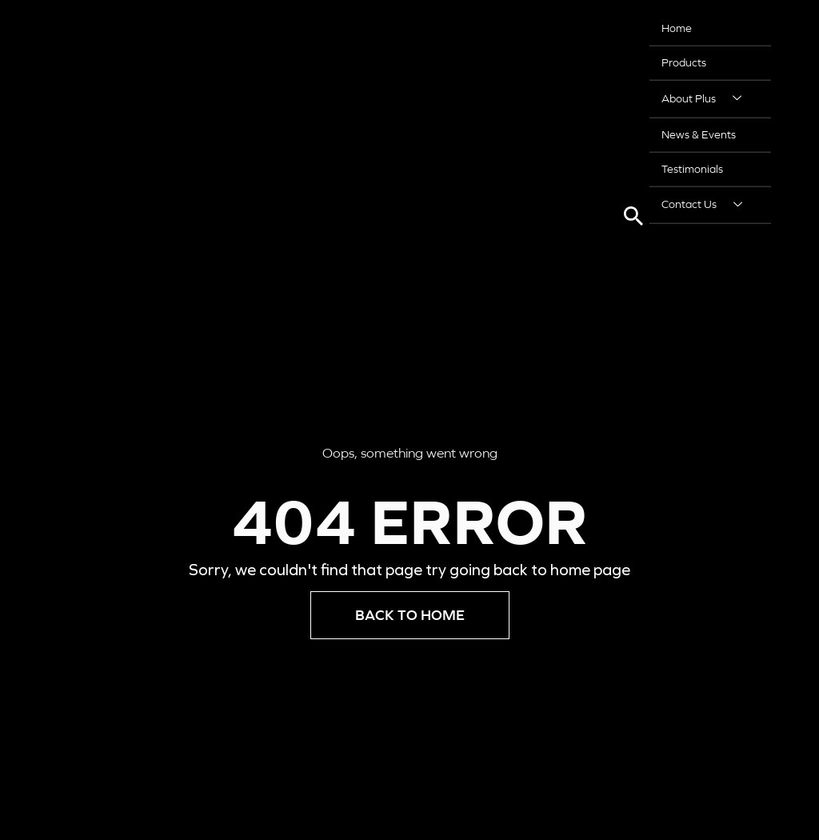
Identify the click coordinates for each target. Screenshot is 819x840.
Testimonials (692, 165)
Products (683, 61)
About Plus (707, 97)
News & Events (698, 132)
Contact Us (707, 201)
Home (676, 28)
